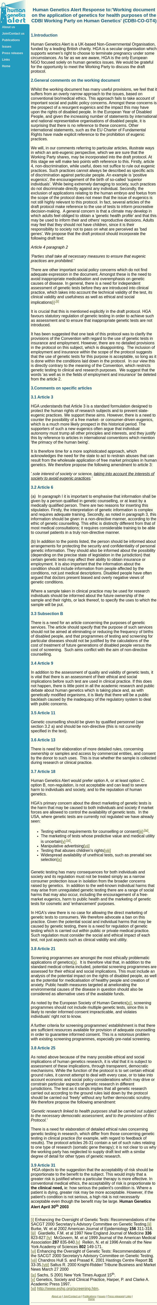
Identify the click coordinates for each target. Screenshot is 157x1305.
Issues (6, 46)
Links (6, 59)
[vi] (68, 840)
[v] (63, 841)
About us (8, 27)
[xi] (129, 1003)
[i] (53, 302)
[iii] (140, 831)
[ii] (57, 301)
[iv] (146, 830)
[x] (74, 962)
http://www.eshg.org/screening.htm (67, 1288)
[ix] (59, 859)
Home (6, 66)
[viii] (107, 850)
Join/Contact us (13, 33)
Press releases (12, 53)
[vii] (87, 846)
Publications (11, 40)
